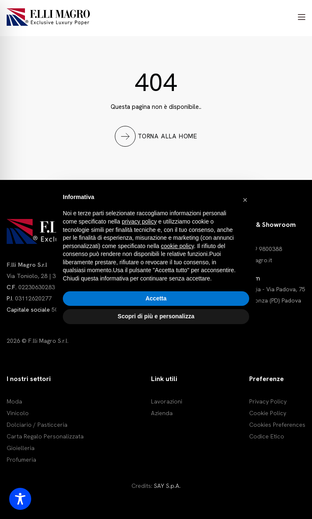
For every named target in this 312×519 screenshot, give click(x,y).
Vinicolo (18, 413)
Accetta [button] (156, 298)
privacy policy (139, 221)
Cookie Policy (267, 413)
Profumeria (21, 459)
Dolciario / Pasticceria (37, 424)
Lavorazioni (166, 401)
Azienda (162, 413)
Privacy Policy (268, 401)
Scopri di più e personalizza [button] (156, 316)
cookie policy (177, 246)
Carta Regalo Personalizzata (45, 436)
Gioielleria (21, 448)
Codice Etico (266, 436)
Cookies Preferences (277, 424)
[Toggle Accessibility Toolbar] (20, 499)
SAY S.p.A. (167, 485)
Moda (14, 401)
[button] (245, 200)
